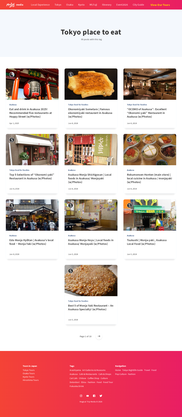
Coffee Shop (93, 378)
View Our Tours (160, 5)
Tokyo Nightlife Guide (132, 370)
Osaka (69, 4)
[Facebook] (94, 396)
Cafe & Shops (105, 374)
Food (99, 382)
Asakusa (12, 104)
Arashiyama (75, 370)
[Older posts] (99, 336)
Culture (104, 378)
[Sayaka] (70, 74)
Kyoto (81, 4)
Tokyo (58, 4)
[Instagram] (81, 396)
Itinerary (106, 4)
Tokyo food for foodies (78, 104)
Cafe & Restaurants (88, 374)
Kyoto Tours (28, 376)
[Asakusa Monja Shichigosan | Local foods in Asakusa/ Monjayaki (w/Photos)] (91, 183)
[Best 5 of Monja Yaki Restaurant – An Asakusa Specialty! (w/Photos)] (91, 314)
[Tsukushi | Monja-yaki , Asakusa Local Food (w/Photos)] (149, 248)
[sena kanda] (11, 74)
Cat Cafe (73, 378)
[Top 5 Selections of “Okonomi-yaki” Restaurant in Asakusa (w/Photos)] (32, 183)
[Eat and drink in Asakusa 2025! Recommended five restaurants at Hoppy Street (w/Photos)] (32, 117)
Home (118, 370)
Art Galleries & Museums (94, 370)
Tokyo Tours (29, 370)
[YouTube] (87, 396)
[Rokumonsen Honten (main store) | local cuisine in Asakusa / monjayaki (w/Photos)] (149, 183)
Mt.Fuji (93, 4)
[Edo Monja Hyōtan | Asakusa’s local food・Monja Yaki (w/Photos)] (32, 248)
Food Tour (108, 382)
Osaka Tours (29, 373)
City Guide (138, 4)
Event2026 (122, 4)
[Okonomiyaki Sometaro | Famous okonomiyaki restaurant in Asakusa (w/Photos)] (91, 117)
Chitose (82, 378)
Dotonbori (75, 382)
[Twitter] (101, 396)
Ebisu (83, 382)
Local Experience (40, 4)
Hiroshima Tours (31, 380)
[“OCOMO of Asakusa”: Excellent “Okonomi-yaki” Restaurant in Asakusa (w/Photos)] (149, 117)
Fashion (91, 382)
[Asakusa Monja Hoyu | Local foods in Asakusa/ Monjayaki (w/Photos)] (91, 248)
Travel (147, 370)
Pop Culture (121, 374)
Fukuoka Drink (77, 386)
